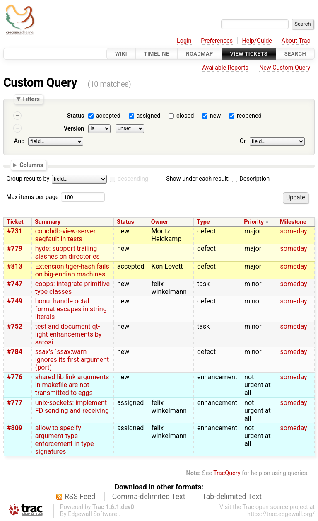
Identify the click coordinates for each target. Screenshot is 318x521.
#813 (14, 266)
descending (133, 178)
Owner (160, 221)
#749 (14, 301)
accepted (108, 115)
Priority (254, 221)
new (215, 115)
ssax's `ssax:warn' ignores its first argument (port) (72, 359)
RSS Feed (80, 496)
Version (74, 128)
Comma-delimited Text (149, 496)
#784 (14, 352)
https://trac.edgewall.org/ (281, 514)
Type (203, 221)
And (19, 141)
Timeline (156, 54)
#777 (14, 403)
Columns (31, 164)
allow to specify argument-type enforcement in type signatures (64, 440)
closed (185, 115)
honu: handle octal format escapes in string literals (71, 309)
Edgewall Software (92, 514)
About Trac (296, 40)
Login (184, 40)
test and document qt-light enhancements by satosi (68, 334)
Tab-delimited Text (232, 496)
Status (75, 115)
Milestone (293, 221)
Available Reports (225, 67)
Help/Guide (257, 40)
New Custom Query (284, 67)
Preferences (217, 40)
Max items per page (32, 197)
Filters (31, 99)
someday (293, 231)
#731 (14, 231)
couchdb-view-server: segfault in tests (66, 235)
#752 (14, 326)
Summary (47, 221)
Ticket (15, 221)
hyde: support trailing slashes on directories (67, 252)
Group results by (27, 178)
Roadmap (199, 54)
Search (295, 54)
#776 (14, 377)
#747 (14, 284)
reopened (249, 115)
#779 (14, 248)
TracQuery (226, 473)
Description (251, 178)
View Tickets (248, 54)
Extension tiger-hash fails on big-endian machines (72, 270)
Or (243, 141)
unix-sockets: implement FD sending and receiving (72, 406)
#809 (14, 428)
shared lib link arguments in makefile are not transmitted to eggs (72, 385)
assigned (148, 115)
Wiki (121, 54)
